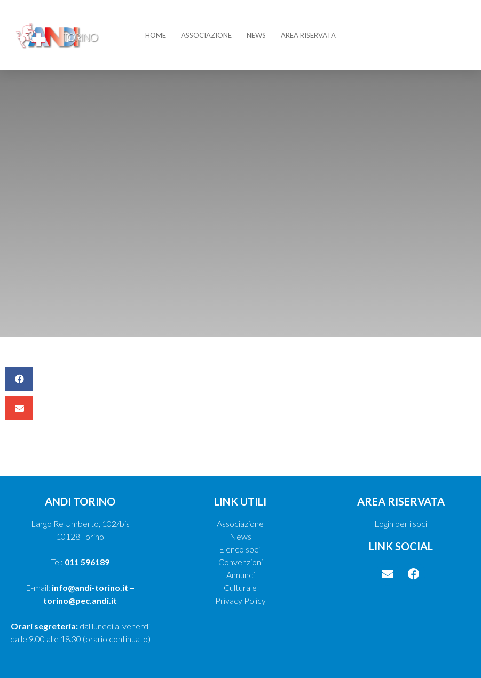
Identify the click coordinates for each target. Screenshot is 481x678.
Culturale (240, 587)
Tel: (80, 562)
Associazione (206, 35)
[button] (19, 379)
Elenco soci (240, 549)
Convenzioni (240, 562)
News (256, 35)
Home (155, 35)
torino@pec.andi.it (80, 600)
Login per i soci (400, 523)
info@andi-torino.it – (93, 587)
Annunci (240, 575)
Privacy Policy (240, 600)
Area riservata (308, 35)
